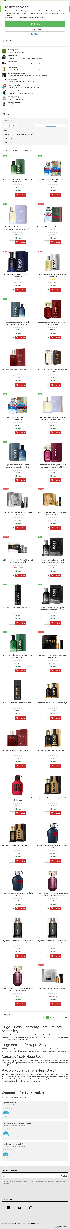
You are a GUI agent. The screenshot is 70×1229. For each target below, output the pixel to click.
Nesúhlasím (35, 34)
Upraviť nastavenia (35, 29)
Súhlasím (35, 24)
